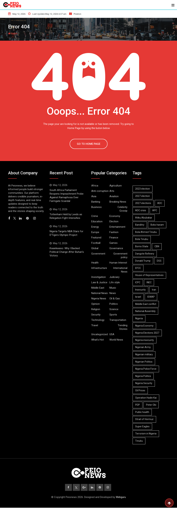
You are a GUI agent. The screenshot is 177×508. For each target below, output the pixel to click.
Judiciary (114, 277)
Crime (94, 216)
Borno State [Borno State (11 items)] (141, 246)
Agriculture (115, 185)
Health (95, 262)
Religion (95, 309)
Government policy (120, 255)
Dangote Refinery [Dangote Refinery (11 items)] (144, 253)
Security (95, 314)
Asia (93, 196)
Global (94, 248)
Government (98, 253)
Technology (97, 320)
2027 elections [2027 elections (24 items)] (143, 203)
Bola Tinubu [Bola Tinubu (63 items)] (141, 239)
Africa (94, 185)
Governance (116, 248)
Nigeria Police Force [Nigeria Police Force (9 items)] (146, 368)
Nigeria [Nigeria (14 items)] (139, 318)
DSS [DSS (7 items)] (159, 260)
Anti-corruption (100, 191)
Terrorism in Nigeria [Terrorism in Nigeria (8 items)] (146, 433)
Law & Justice (99, 282)
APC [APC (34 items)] (155, 210)
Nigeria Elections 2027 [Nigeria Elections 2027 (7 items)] (147, 332)
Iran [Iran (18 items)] (154, 289)
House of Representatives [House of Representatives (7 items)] (149, 275)
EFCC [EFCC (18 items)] (138, 268)
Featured (96, 237)
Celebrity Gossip (122, 209)
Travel (94, 325)
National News (99, 293)
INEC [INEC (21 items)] (149, 282)
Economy (114, 216)
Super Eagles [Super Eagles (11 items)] (142, 426)
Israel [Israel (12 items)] (138, 296)
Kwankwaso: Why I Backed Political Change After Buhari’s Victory (67, 252)
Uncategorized (99, 334)
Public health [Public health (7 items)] (142, 412)
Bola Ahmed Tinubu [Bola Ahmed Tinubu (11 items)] (146, 232)
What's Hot (97, 339)
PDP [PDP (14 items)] (137, 404)
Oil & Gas (114, 298)
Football (95, 242)
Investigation (98, 277)
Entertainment (117, 226)
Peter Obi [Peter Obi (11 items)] (152, 404)
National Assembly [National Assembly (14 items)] (145, 311)
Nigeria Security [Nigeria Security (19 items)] (143, 383)
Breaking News (117, 201)
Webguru (121, 497)
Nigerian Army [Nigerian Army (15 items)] (143, 347)
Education (97, 221)
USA (111, 334)
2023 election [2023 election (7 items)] (142, 188)
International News (120, 269)
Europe (95, 232)
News (112, 293)
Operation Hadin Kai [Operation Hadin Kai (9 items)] (146, 397)
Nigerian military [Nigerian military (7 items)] (144, 354)
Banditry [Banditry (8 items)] (140, 224)
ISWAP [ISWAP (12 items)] (151, 296)
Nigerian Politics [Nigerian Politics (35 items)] (144, 361)
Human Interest (118, 262)
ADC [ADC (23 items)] (160, 203)
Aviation (114, 196)
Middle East (97, 287)
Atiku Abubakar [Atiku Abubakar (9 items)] (143, 217)
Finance (113, 237)
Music (112, 287)
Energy (95, 226)
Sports (113, 314)
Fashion (113, 232)
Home (12, 33)
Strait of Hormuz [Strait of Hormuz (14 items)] (144, 419)
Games (113, 242)
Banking (95, 201)
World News (116, 339)
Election (113, 221)
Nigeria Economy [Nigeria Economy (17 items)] (144, 325)
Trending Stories (122, 327)
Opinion (95, 303)
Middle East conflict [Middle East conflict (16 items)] (145, 304)
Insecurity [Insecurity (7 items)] (140, 289)
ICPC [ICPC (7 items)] (138, 282)
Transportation (117, 320)
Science (113, 309)
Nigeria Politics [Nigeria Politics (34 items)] (143, 376)
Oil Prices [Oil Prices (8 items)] (140, 390)
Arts (111, 191)
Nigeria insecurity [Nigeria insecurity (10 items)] (144, 340)
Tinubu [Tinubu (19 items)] (139, 440)
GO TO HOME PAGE (88, 143)
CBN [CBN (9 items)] (157, 246)
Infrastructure (99, 268)
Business (96, 207)
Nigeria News (98, 298)
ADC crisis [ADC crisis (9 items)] (140, 210)
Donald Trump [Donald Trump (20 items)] (143, 260)
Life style (114, 282)
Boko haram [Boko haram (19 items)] (157, 224)
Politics (113, 303)
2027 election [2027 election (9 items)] (142, 196)
